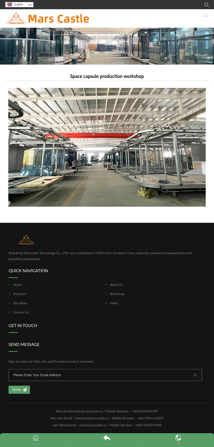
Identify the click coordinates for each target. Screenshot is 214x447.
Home (17, 284)
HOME (94, 52)
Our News (20, 303)
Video (114, 303)
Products (19, 294)
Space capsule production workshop (107, 76)
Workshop (117, 294)
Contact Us (21, 312)
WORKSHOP (113, 52)
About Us (116, 284)
